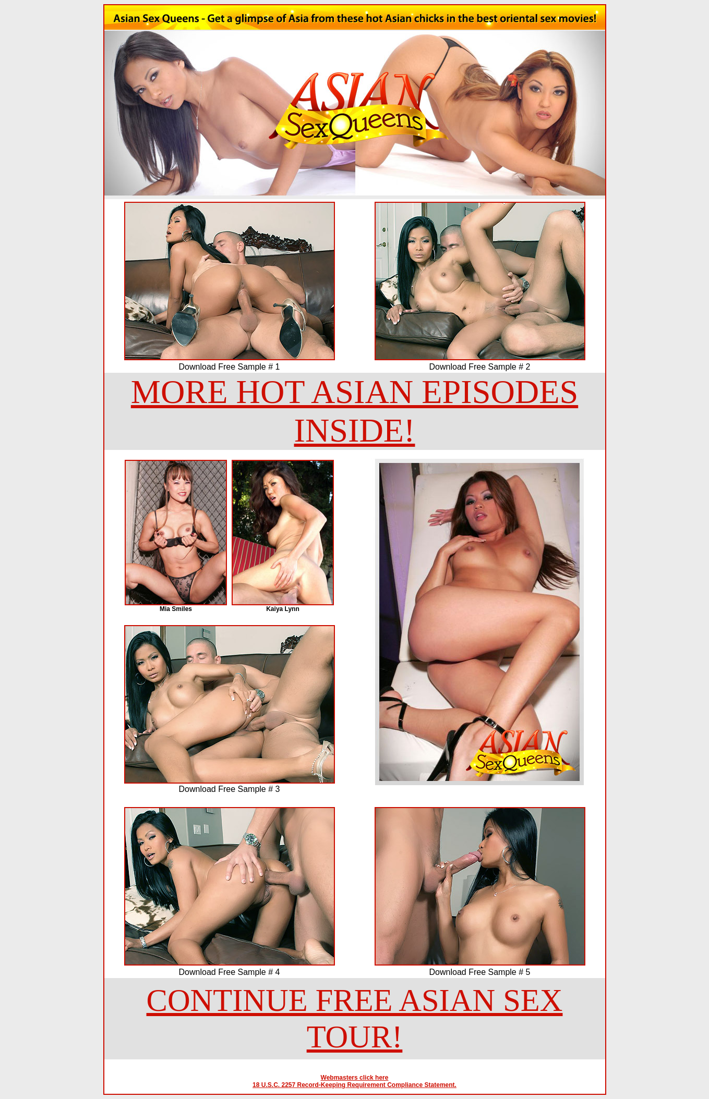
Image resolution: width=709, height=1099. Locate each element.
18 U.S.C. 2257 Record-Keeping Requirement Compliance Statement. (354, 1085)
